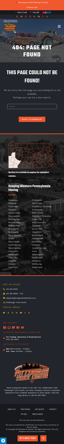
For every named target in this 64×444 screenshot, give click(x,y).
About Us (11, 409)
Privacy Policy (43, 425)
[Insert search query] (32, 106)
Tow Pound (25, 409)
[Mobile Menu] (59, 26)
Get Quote (39, 409)
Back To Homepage (32, 119)
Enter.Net (41, 431)
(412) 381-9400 (12, 339)
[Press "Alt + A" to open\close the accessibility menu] (3, 440)
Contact (52, 409)
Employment (37, 414)
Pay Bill (24, 414)
